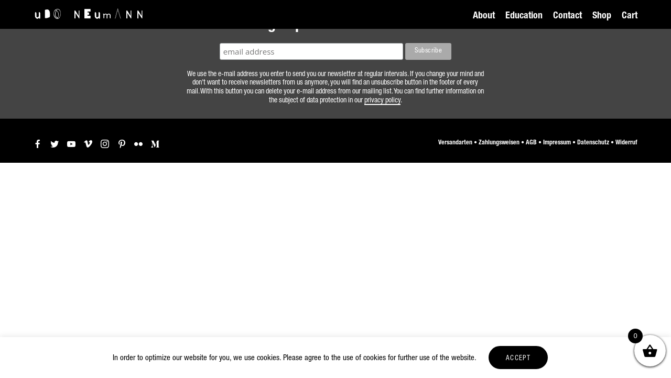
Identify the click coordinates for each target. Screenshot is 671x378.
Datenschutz (593, 143)
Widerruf (626, 143)
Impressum (557, 143)
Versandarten (455, 143)
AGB (531, 143)
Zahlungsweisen (499, 143)
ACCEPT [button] (518, 358)
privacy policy (382, 100)
